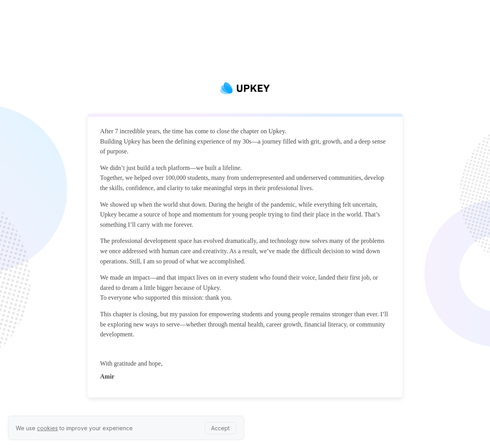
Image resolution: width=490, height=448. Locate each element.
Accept (220, 428)
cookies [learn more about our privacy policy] (47, 428)
